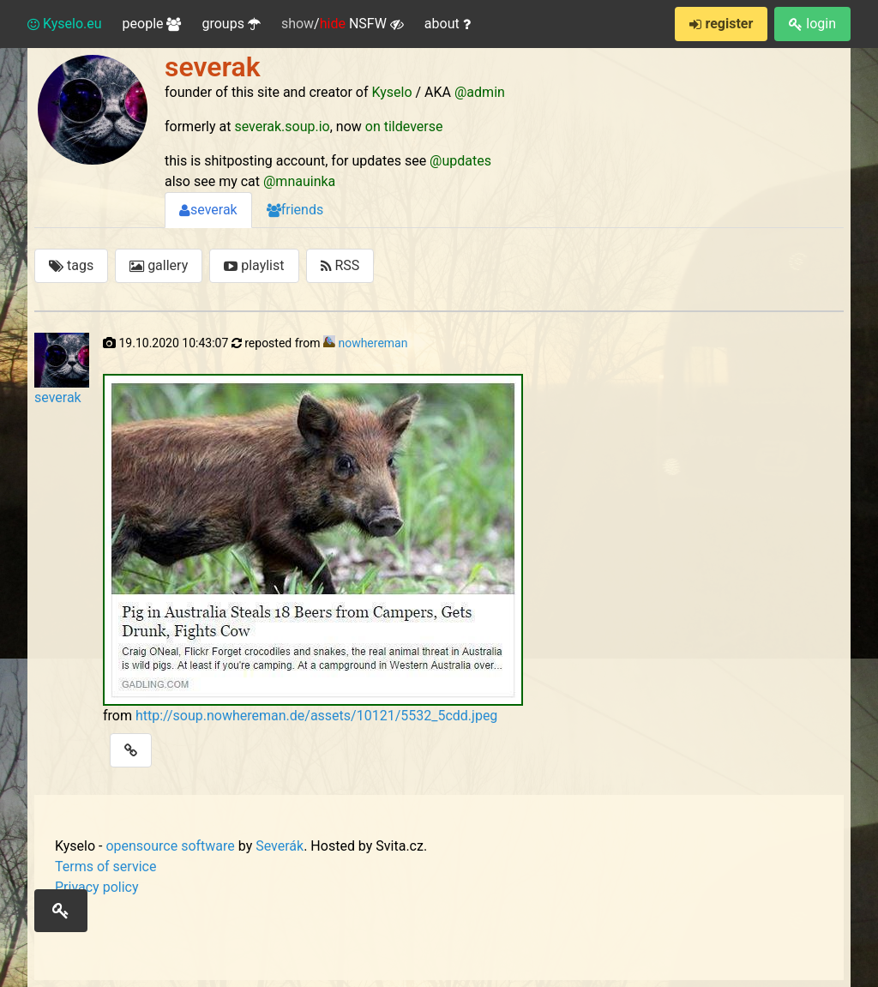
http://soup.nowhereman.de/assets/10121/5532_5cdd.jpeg (316, 715)
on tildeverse (404, 126)
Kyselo (392, 92)
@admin (479, 92)
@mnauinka (299, 181)
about (447, 23)
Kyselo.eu (64, 23)
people (152, 23)
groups (230, 23)
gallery (158, 265)
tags (71, 265)
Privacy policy (97, 887)
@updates (460, 161)
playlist (254, 265)
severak (208, 210)
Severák (280, 846)
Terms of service (105, 866)
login (812, 23)
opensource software (169, 846)
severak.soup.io (281, 126)
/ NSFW (342, 24)
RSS (340, 265)
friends (295, 210)
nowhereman (372, 343)
